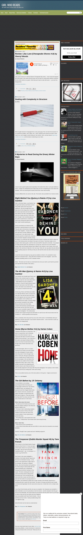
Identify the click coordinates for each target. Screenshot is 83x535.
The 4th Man (21, 324)
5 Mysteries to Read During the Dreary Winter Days (35, 155)
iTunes (65, 217)
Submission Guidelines (21, 13)
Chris (25, 145)
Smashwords (67, 211)
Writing (33, 145)
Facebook (34, 519)
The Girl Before (21, 435)
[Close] (81, 494)
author (22, 145)
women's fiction (42, 90)
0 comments (22, 88)
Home (2, 13)
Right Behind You (22, 267)
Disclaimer (35, 13)
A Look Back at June (73, 135)
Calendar (30, 13)
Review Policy (12, 13)
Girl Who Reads (11, 5)
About (6, 13)
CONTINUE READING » (20, 84)
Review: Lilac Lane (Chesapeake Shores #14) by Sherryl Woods (36, 55)
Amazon (66, 207)
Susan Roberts (35, 90)
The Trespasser (21, 506)
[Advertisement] (41, 28)
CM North (29, 145)
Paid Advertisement (44, 13)
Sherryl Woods (28, 90)
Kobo (65, 214)
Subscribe (71, 57)
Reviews (23, 90)
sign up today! (38, 526)
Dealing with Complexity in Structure (31, 99)
